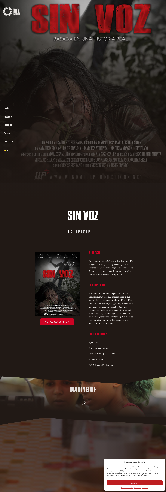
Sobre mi (8, 125)
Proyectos (9, 116)
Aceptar (134, 483)
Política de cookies (127, 488)
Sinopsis (95, 253)
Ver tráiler (83, 231)
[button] (161, 462)
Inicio (6, 108)
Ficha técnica (98, 334)
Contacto (8, 141)
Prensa (7, 133)
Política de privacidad (141, 488)
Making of (83, 390)
